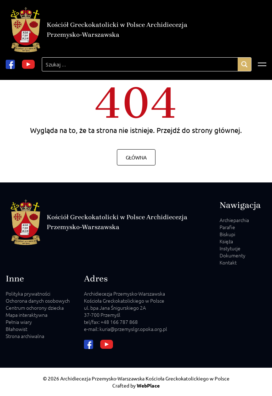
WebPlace (148, 385)
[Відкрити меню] (262, 64)
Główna (136, 157)
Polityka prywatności (28, 293)
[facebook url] (10, 64)
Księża (226, 241)
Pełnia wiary (19, 321)
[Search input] (140, 64)
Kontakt (228, 262)
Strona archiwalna (25, 335)
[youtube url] (28, 64)
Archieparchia (234, 219)
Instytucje (230, 248)
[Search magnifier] (244, 64)
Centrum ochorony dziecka (35, 307)
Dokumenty (232, 255)
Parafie (227, 227)
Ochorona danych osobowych (38, 300)
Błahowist (16, 328)
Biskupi (227, 234)
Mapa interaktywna (26, 314)
